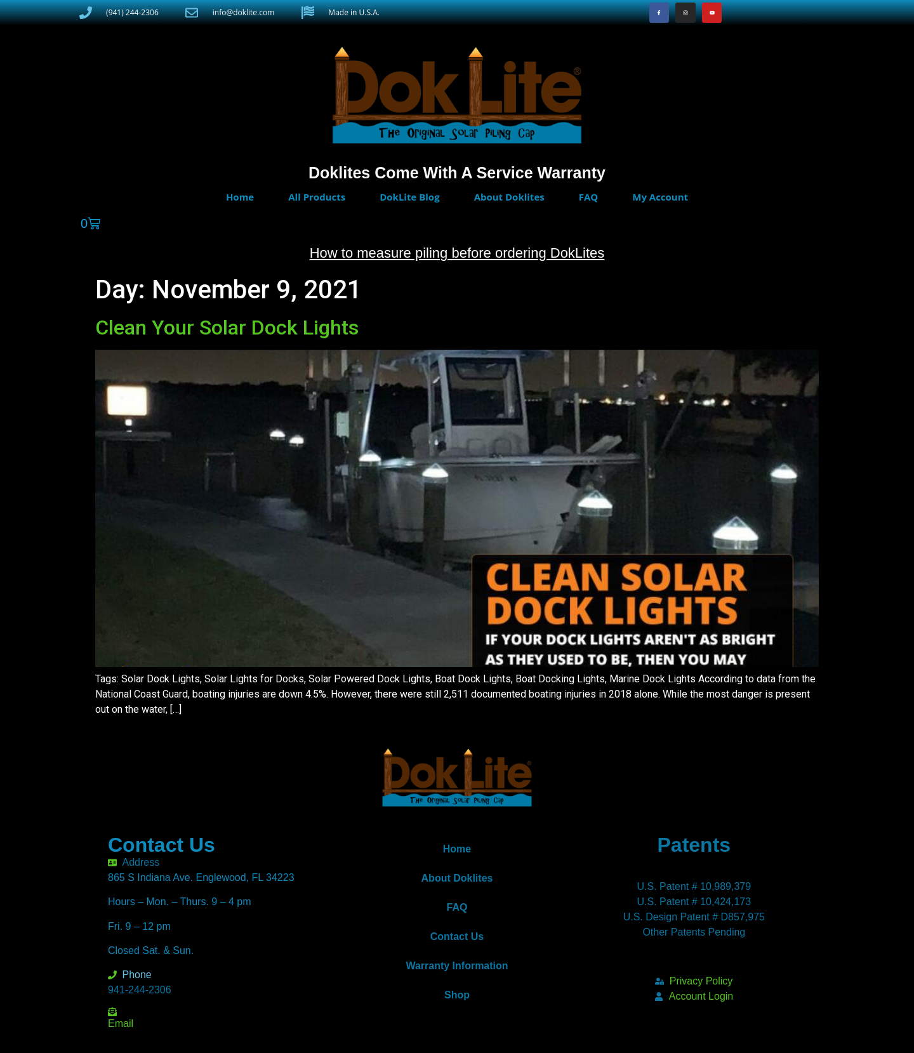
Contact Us (457, 936)
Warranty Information (457, 965)
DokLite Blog (409, 196)
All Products (316, 196)
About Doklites (509, 196)
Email (120, 1023)
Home (240, 196)
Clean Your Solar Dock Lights (227, 327)
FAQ (589, 196)
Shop (457, 995)
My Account (660, 196)
